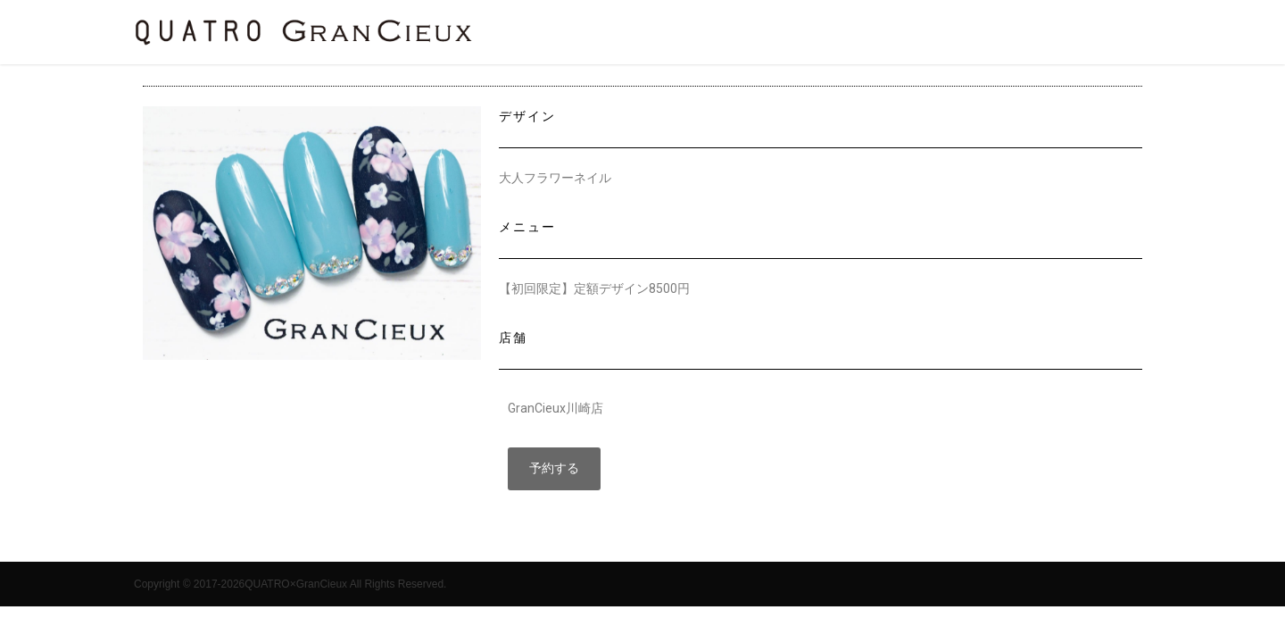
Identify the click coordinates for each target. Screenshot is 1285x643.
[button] (554, 468)
